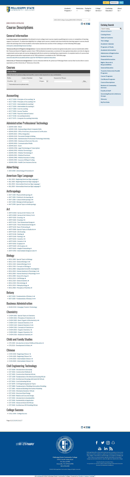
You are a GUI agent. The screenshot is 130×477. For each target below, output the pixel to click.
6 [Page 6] (19, 420)
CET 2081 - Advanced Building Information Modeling (25, 388)
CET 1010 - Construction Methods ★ (20, 372)
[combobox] (72, 20)
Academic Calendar (107, 44)
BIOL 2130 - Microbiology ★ (18, 283)
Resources (114, 2)
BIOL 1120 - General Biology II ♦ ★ (20, 264)
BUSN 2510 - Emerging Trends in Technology (23, 307)
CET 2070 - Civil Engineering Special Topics (22, 384)
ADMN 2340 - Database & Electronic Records (23, 141)
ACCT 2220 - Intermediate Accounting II (21, 106)
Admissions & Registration (110, 53)
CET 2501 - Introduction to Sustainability (21, 398)
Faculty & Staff (106, 91)
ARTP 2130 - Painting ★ (16, 234)
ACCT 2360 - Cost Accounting (18, 109)
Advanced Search (106, 31)
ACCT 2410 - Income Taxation (18, 111)
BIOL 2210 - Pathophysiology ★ (19, 285)
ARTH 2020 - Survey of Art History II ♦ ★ (22, 215)
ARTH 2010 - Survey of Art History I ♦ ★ (21, 213)
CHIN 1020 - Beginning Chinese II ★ (20, 356)
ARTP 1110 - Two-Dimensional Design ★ (22, 222)
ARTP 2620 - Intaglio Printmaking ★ (20, 248)
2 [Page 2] (12, 420)
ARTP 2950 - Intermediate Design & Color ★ (23, 251)
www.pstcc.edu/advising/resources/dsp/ (19, 45)
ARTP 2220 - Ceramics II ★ (17, 241)
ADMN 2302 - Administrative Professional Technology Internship (29, 138)
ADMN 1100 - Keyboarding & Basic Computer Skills (25, 129)
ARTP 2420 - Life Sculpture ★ (18, 246)
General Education (107, 68)
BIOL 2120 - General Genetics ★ (19, 280)
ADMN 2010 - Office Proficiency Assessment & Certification (28, 131)
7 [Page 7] (21, 420)
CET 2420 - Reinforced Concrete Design (21, 395)
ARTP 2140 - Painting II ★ (17, 236)
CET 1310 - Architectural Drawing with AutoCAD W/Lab (26, 379)
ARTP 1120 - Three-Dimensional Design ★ (22, 224)
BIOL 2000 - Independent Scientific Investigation (24, 269)
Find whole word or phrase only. (19, 84)
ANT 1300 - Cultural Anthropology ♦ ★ (21, 199)
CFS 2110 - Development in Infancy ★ (20, 345)
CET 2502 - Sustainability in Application (21, 400)
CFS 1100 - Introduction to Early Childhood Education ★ (26, 343)
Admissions (79, 8)
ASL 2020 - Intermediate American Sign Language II (25, 186)
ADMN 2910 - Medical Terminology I (20, 150)
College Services (98, 9)
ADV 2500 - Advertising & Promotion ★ (21, 171)
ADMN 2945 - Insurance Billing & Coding (22, 160)
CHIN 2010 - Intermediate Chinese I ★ (21, 358)
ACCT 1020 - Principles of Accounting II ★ (22, 101)
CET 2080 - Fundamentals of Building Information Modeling (27, 386)
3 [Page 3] (14, 420)
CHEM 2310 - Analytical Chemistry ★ (20, 334)
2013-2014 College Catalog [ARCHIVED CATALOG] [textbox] (68, 20)
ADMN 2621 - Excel (15, 146)
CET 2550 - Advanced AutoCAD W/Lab (21, 403)
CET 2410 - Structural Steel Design (19, 393)
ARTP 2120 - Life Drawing (17, 232)
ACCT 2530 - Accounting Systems (19, 116)
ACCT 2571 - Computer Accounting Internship (23, 118)
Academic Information (108, 50)
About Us (120, 9)
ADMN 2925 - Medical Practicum (19, 155)
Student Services (106, 56)
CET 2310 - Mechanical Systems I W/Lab (21, 391)
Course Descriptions (108, 82)
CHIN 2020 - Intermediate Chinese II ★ (21, 361)
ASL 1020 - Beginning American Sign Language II (24, 181)
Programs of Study (107, 47)
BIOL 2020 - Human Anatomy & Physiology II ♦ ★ (24, 273)
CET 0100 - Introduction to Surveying (20, 369)
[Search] (121, 2)
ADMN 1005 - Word (15, 127)
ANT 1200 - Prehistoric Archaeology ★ (21, 197)
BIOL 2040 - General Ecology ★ (19, 276)
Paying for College (88, 9)
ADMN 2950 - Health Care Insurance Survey (22, 162)
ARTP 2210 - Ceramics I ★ (17, 239)
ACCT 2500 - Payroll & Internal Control (21, 113)
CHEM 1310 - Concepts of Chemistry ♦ (21, 327)
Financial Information (108, 59)
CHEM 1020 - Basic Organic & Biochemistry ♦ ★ (24, 320)
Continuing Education (109, 9)
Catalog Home (106, 34)
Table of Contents (107, 37)
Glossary (104, 99)
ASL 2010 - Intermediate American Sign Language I (24, 184)
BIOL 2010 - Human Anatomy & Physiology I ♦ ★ (24, 271)
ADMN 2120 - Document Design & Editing (22, 136)
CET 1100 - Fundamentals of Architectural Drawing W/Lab (27, 376)
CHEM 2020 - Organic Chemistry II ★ (20, 332)
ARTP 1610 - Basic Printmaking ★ (19, 227)
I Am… (106, 2)
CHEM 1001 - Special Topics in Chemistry (22, 315)
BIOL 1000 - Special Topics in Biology (20, 259)
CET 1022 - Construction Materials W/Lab (22, 374)
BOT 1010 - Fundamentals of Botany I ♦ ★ (22, 296)
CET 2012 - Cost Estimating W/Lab (20, 381)
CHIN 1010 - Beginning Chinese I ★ (20, 354)
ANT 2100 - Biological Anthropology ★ (21, 202)
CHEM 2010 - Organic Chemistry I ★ (20, 330)
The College (105, 41)
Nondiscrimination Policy (107, 462)
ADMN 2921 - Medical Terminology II (21, 153)
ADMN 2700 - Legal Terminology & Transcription (24, 148)
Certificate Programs (108, 79)
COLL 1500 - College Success (18, 413)
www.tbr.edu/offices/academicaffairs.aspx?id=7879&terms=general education (31, 57)
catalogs (39, 476)
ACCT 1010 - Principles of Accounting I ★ (22, 99)
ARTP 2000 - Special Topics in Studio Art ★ (22, 229)
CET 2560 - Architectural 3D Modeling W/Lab (23, 405)
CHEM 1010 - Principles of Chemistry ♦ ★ (22, 318)
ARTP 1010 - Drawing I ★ (17, 217)
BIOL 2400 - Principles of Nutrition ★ (20, 288)
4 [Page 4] (16, 420)
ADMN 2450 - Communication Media (20, 143)
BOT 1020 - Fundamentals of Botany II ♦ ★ (22, 298)
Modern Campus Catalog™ (86, 476)
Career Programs (107, 76)
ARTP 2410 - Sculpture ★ (17, 243)
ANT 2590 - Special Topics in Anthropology (22, 204)
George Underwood (112, 463)
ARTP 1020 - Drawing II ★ (17, 220)
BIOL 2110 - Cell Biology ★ (17, 278)
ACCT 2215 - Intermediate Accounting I (21, 104)
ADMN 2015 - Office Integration (19, 134)
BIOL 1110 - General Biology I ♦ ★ (19, 261)
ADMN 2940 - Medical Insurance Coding (21, 157)
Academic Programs (67, 9)
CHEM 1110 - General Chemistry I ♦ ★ (21, 322)
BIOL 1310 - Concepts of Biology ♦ (20, 266)
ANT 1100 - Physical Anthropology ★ (20, 195)
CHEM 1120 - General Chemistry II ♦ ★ (21, 325)
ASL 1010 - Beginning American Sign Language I (23, 179)
